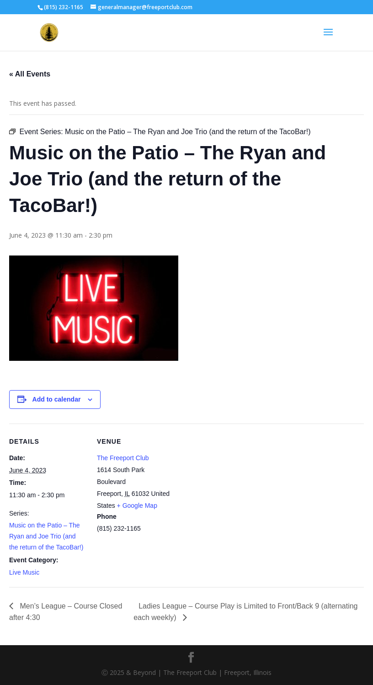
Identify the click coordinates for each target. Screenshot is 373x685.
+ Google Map (137, 505)
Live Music (24, 572)
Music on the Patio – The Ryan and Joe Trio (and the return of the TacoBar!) (46, 536)
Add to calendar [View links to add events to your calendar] (56, 399)
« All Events (29, 74)
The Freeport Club (123, 458)
